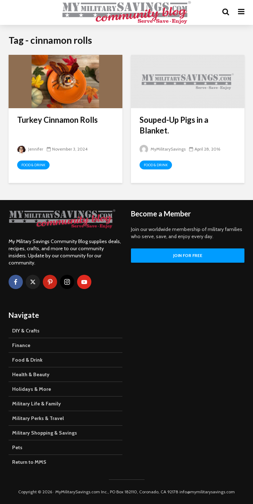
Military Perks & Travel (38, 418)
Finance (21, 345)
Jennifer (30, 149)
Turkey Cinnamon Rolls (57, 120)
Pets (17, 447)
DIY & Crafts (26, 330)
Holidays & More (31, 389)
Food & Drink (33, 165)
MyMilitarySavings (163, 149)
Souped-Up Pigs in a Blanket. (174, 125)
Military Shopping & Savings (44, 433)
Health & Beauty (31, 374)
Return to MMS (29, 462)
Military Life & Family (36, 403)
